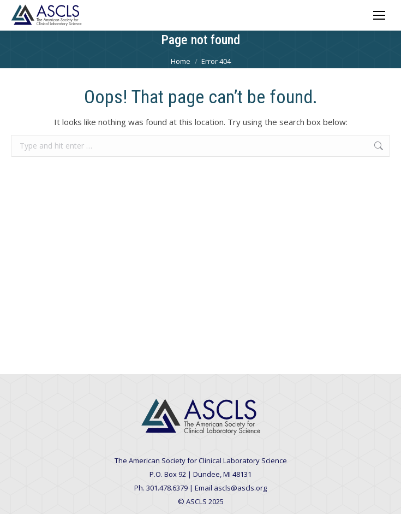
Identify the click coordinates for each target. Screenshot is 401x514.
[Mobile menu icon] (379, 15)
